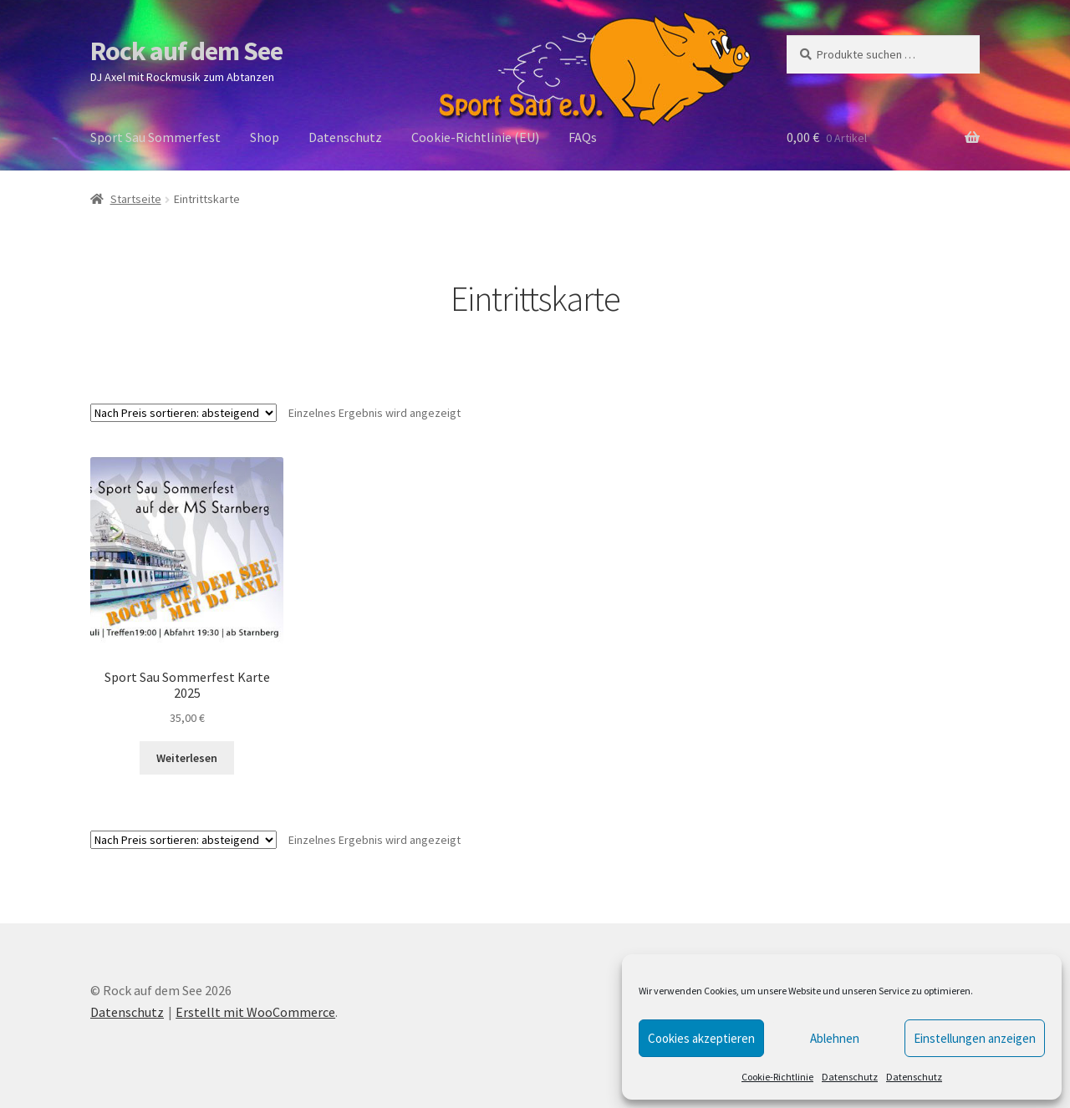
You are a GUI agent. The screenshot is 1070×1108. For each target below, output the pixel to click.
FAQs (582, 137)
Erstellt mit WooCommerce (255, 1012)
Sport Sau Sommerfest (155, 137)
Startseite (135, 198)
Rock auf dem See (186, 51)
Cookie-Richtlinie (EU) (475, 137)
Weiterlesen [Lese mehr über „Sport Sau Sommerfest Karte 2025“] (186, 757)
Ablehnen (834, 1038)
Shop (264, 137)
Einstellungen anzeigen (975, 1038)
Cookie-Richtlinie (777, 1076)
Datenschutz (850, 1076)
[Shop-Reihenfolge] (183, 413)
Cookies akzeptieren (701, 1038)
